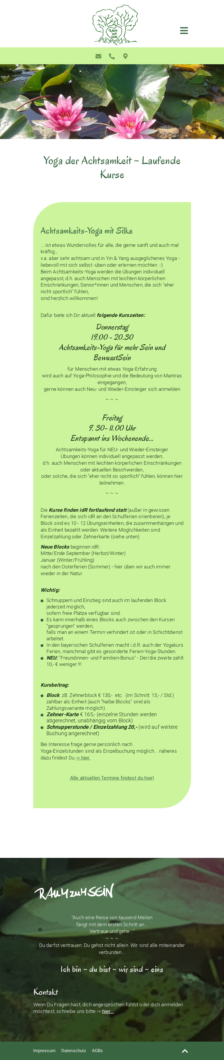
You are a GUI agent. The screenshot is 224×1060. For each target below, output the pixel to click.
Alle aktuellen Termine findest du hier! (112, 777)
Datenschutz (73, 1050)
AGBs (97, 1050)
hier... (108, 1011)
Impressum (44, 1050)
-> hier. (83, 757)
